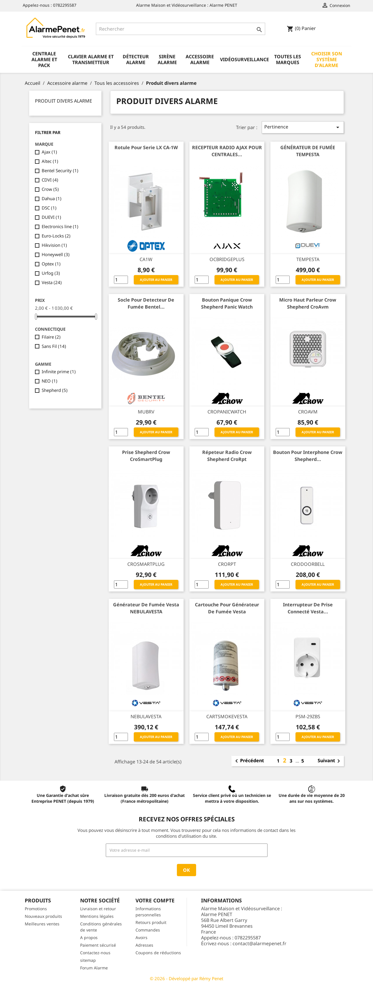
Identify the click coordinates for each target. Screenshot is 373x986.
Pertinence (302, 127)
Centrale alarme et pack (44, 59)
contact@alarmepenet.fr (259, 943)
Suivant (330, 761)
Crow (50, 189)
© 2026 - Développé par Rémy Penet (186, 978)
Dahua (51, 198)
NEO (49, 381)
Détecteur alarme (136, 59)
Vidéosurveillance (244, 59)
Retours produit (151, 922)
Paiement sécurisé (98, 945)
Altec (50, 161)
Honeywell (56, 254)
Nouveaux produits (43, 916)
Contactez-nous (95, 952)
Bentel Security (60, 170)
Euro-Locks (56, 236)
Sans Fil (54, 346)
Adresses (144, 945)
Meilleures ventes (42, 924)
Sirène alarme (167, 59)
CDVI (50, 180)
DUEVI (51, 217)
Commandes (148, 930)
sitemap (88, 960)
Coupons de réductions (158, 952)
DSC (49, 208)
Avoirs (141, 937)
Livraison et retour (98, 908)
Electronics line (60, 226)
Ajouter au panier (156, 279)
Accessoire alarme (200, 59)
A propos (89, 937)
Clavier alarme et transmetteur (91, 59)
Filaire (51, 337)
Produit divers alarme (63, 101)
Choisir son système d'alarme (326, 59)
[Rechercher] (180, 29)
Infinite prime (59, 371)
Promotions (36, 908)
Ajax (49, 152)
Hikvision (54, 245)
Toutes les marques (287, 59)
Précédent (248, 761)
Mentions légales (97, 916)
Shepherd (55, 390)
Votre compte (155, 900)
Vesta (52, 282)
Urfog (51, 273)
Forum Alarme (94, 968)
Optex (51, 264)
